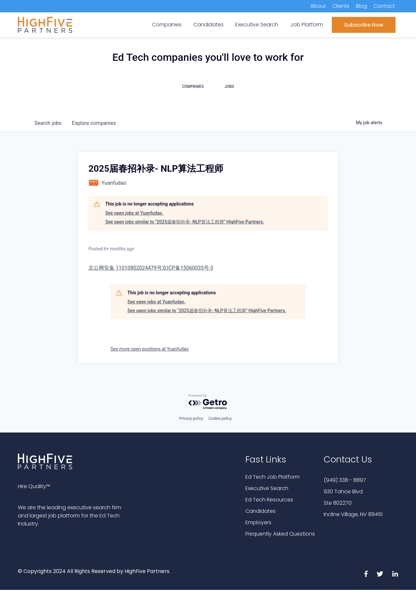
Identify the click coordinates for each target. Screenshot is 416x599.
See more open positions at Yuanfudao (149, 349)
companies (94, 123)
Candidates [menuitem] (208, 24)
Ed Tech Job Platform (272, 477)
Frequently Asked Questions (280, 534)
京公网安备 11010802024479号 (125, 268)
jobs (47, 123)
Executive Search (266, 488)
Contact (384, 6)
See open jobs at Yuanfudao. (134, 213)
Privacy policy (191, 418)
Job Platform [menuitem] (306, 24)
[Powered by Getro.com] (208, 402)
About (318, 6)
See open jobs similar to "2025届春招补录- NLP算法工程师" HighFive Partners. (184, 221)
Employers (258, 522)
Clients (340, 6)
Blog (361, 6)
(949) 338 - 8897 (345, 480)
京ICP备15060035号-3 (187, 268)
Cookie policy (220, 418)
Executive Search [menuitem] (256, 24)
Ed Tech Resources (269, 499)
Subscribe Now (363, 25)
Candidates (260, 511)
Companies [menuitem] (167, 24)
